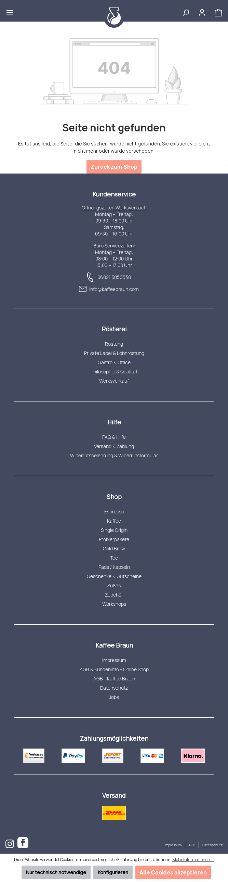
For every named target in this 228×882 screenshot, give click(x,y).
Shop (114, 497)
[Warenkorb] (218, 11)
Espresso (114, 511)
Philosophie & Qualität (114, 371)
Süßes (114, 585)
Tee (114, 557)
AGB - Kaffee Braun (114, 678)
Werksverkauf (114, 381)
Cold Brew (114, 548)
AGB (192, 845)
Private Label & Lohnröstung (114, 353)
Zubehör (114, 594)
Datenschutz (114, 688)
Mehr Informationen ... (193, 859)
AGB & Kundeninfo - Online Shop (114, 669)
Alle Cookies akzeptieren (173, 872)
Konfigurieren (113, 872)
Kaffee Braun (114, 645)
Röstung (114, 344)
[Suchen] (185, 11)
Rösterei (114, 329)
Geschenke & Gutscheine (114, 576)
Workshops (114, 604)
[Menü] (9, 11)
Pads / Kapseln (114, 567)
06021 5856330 (114, 277)
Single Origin (114, 530)
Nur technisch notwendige (56, 872)
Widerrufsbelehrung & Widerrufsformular (114, 455)
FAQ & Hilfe (114, 437)
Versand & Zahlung (114, 446)
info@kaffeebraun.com (114, 289)
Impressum (114, 660)
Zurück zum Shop (114, 166)
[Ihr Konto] (202, 11)
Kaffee (114, 520)
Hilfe (114, 422)
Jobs (114, 697)
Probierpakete (114, 539)
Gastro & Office (114, 362)
